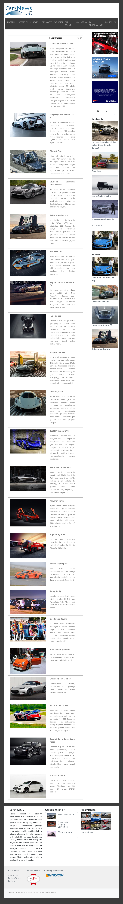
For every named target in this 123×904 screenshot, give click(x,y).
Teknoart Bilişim (33, 892)
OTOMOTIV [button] (47, 22)
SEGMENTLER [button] (25, 22)
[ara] (104, 111)
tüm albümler (87, 832)
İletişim (11, 881)
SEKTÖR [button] (36, 22)
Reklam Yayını (14, 878)
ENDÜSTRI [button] (58, 22)
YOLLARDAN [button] (81, 22)
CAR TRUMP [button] (68, 23)
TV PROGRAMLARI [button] (95, 23)
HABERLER (12, 22)
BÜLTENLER (110, 22)
